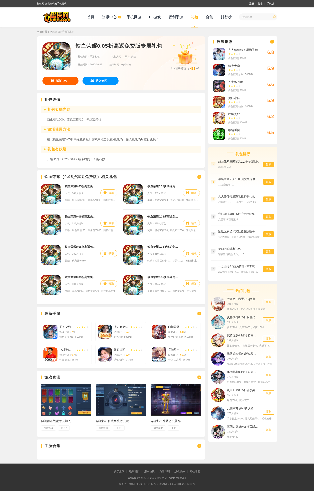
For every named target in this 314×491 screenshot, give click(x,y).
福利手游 (176, 17)
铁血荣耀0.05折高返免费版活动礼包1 (80, 186)
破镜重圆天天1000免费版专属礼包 (238, 179)
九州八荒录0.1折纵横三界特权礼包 (243, 408)
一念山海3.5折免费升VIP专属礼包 (238, 266)
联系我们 (134, 471)
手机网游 (134, 17)
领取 (111, 192)
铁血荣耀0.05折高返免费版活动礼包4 (80, 216)
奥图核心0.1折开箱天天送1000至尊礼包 (243, 372)
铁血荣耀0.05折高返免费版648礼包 (80, 246)
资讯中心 (109, 17)
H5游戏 (155, 17)
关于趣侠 (119, 471)
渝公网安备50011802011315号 (177, 483)
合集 (209, 17)
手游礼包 (67, 31)
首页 (90, 17)
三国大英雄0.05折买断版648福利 (243, 426)
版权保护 (179, 471)
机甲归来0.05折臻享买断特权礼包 (243, 390)
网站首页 (55, 31)
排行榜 (226, 17)
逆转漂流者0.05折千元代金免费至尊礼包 (238, 214)
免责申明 (164, 471)
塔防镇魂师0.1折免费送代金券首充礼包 (243, 353)
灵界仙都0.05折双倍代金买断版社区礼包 (243, 317)
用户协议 (149, 471)
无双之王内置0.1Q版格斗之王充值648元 (243, 299)
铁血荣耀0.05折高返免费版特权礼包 (163, 246)
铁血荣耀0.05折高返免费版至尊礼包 (163, 277)
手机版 (270, 3)
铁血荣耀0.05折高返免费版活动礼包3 (163, 186)
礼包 (194, 17)
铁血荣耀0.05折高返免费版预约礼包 (80, 277)
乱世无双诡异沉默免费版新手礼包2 (238, 231)
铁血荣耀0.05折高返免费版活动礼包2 (163, 216)
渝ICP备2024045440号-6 (143, 483)
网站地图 (195, 471)
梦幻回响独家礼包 (229, 248)
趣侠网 (160, 477)
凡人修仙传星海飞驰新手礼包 (236, 196)
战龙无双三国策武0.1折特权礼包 (238, 161)
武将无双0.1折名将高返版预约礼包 (243, 335)
